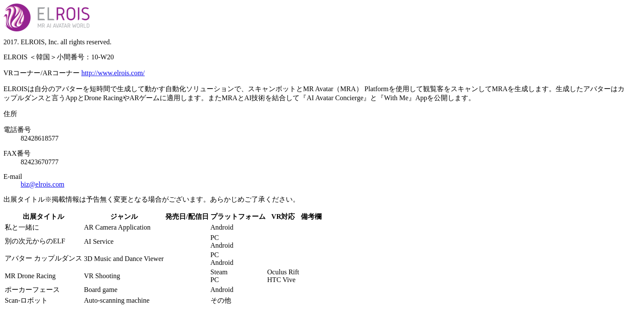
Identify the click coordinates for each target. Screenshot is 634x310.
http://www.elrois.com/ (113, 73)
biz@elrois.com (42, 184)
